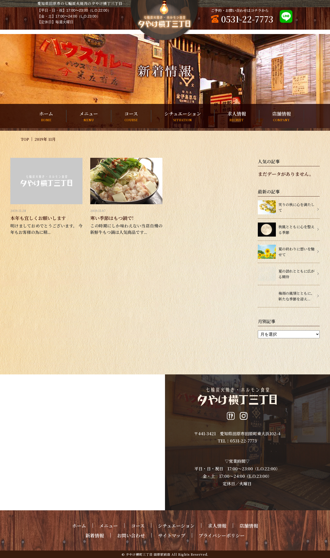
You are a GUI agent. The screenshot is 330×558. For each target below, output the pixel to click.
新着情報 (94, 535)
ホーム (46, 116)
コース (131, 116)
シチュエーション (182, 116)
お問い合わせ (131, 535)
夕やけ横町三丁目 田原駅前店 (148, 554)
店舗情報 (281, 116)
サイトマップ (171, 535)
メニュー (88, 116)
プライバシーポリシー (222, 535)
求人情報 (236, 116)
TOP (25, 139)
